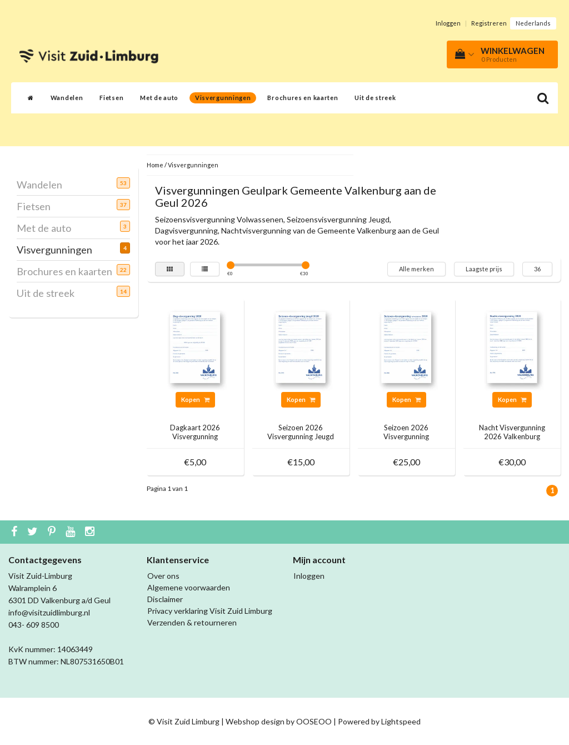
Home (155, 164)
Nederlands (533, 23)
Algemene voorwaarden (188, 587)
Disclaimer (165, 599)
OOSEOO (314, 721)
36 (537, 268)
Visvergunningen (223, 97)
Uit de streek (375, 97)
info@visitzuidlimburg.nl (49, 612)
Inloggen (448, 23)
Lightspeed (401, 721)
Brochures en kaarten (302, 97)
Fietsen (111, 97)
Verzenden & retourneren (192, 622)
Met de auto (159, 97)
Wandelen (67, 97)
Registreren (489, 23)
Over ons (163, 575)
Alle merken (416, 268)
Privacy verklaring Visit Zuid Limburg (209, 610)
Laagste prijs (484, 268)
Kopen (195, 399)
